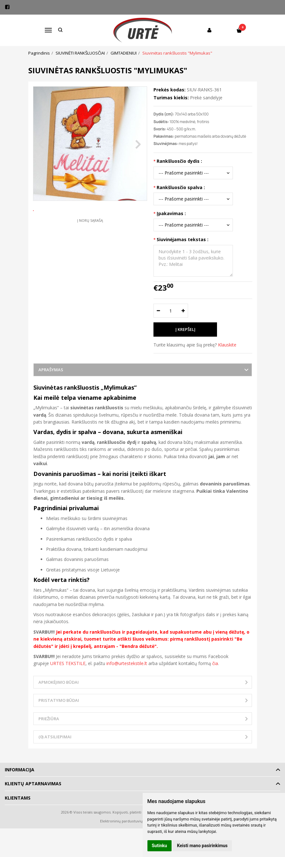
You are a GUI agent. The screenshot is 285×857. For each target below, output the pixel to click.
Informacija (19, 770)
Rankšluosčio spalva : (181, 187)
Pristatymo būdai (58, 700)
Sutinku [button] (159, 845)
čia (215, 663)
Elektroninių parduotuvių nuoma (128, 821)
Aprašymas (50, 369)
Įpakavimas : (171, 213)
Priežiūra (48, 719)
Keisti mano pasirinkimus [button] (202, 845)
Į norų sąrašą (90, 241)
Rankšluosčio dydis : (179, 161)
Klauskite (227, 345)
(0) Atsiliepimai (54, 737)
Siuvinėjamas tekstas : (182, 239)
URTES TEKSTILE (67, 663)
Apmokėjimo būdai (58, 682)
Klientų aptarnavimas (33, 784)
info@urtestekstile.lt (126, 663)
